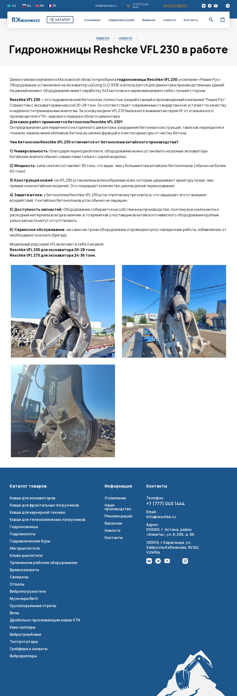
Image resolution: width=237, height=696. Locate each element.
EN (42, 5)
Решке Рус (103, 38)
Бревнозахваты (24, 569)
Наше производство (118, 507)
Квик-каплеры (22, 627)
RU (29, 5)
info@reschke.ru (105, 5)
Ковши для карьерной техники (37, 512)
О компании (92, 20)
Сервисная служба (121, 20)
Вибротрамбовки (25, 634)
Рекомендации (118, 516)
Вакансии (148, 20)
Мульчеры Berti (24, 598)
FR (54, 5)
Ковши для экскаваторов (32, 498)
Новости (169, 20)
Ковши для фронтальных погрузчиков (44, 505)
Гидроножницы (24, 526)
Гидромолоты (22, 533)
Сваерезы (19, 576)
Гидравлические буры (30, 541)
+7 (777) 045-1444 (140, 6)
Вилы (14, 612)
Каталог (62, 19)
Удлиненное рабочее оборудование (43, 562)
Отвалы (17, 584)
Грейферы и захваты (28, 648)
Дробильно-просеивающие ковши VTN (45, 620)
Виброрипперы (23, 655)
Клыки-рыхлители (26, 555)
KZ (14, 5)
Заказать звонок (175, 5)
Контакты (191, 20)
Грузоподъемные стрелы (33, 605)
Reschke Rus (26, 20)
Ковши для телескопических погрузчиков (47, 519)
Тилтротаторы (24, 641)
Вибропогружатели (28, 591)
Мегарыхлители (25, 548)
